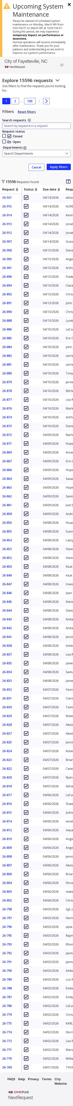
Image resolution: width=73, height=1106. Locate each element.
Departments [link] (14, 147)
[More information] (29, 120)
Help (21, 1079)
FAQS (11, 1079)
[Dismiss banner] (68, 3)
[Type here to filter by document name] (36, 126)
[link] (29, 120)
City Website (61, 1081)
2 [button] (15, 101)
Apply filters (59, 167)
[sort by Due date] (58, 189)
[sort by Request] (17, 189)
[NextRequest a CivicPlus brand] (20, 1096)
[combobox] (36, 153)
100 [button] (29, 101)
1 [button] (6, 101)
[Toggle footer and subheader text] (57, 80)
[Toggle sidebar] (3, 181)
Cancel (36, 167)
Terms (47, 1079)
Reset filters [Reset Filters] (27, 112)
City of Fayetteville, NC (25, 61)
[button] (62, 65)
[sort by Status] (36, 189)
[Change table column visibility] (68, 181)
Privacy (33, 1079)
